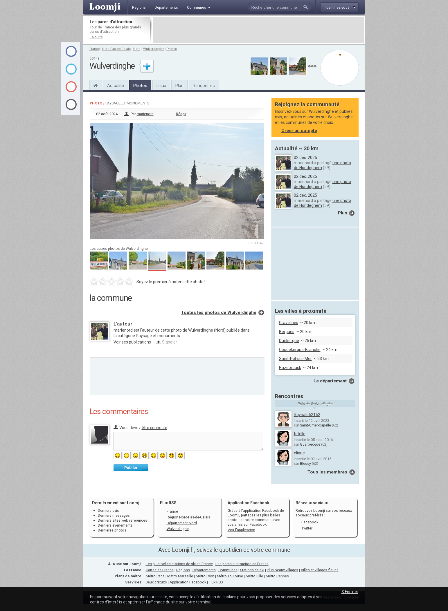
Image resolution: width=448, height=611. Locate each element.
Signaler (169, 342)
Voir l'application (241, 530)
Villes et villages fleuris (320, 570)
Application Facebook (188, 582)
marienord (145, 114)
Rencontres (204, 85)
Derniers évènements (115, 525)
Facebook (309, 522)
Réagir (181, 114)
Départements (204, 570)
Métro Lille (254, 576)
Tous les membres (327, 472)
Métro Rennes (277, 576)
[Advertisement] (258, 30)
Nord (137, 49)
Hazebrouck (290, 367)
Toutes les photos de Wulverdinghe (218, 312)
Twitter (306, 528)
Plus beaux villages (282, 570)
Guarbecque (310, 444)
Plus (342, 213)
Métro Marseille (180, 576)
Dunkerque (289, 340)
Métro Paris (155, 576)
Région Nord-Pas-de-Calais (188, 517)
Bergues (286, 331)
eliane (299, 453)
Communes (228, 570)
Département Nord (182, 523)
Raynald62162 (307, 414)
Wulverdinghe (153, 49)
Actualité (115, 85)
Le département (330, 381)
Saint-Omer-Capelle (315, 425)
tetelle (299, 433)
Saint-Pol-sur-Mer (295, 358)
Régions (183, 570)
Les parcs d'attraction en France (242, 564)
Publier (130, 467)
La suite (96, 37)
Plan (179, 85)
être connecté (154, 427)
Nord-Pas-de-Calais (116, 49)
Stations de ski (252, 570)
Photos (172, 49)
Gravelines (288, 322)
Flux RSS (168, 502)
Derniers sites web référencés (122, 520)
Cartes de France (160, 570)
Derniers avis (108, 510)
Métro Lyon (205, 576)
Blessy (305, 463)
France (94, 49)
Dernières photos (112, 530)
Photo (96, 103)
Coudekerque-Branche (300, 349)
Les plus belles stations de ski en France (179, 564)
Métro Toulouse (230, 576)
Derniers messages (114, 515)
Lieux (161, 85)
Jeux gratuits (156, 582)
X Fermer (349, 591)
